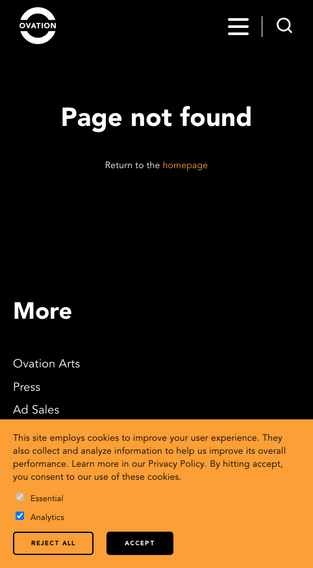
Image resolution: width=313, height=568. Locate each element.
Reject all (53, 544)
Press (26, 388)
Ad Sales (36, 411)
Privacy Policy (176, 464)
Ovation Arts (46, 365)
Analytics (40, 517)
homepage (185, 166)
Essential (40, 498)
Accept (140, 544)
